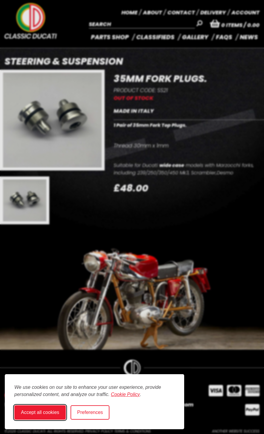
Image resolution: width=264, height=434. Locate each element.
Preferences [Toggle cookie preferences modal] (90, 412)
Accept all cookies (40, 412)
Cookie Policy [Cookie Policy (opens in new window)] (125, 394)
